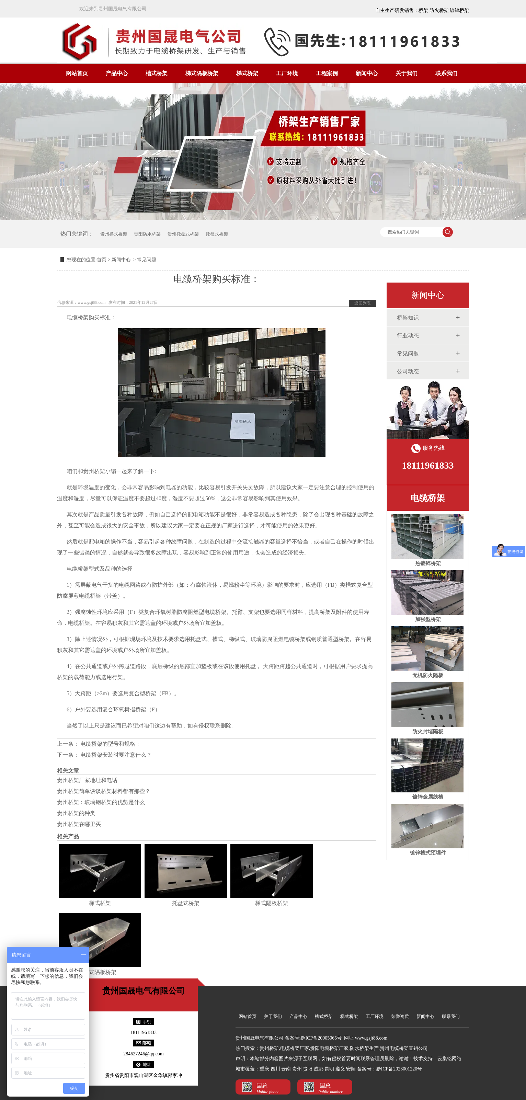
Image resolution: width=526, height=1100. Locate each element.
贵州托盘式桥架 (183, 234)
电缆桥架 (428, 498)
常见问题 (408, 353)
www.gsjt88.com (91, 302)
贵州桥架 (94, 471)
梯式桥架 (247, 73)
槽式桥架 (157, 73)
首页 (101, 259)
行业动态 (408, 336)
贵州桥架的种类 (76, 813)
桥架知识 (408, 318)
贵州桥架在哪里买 (79, 824)
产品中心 (117, 73)
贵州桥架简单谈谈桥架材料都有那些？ (103, 791)
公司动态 (408, 371)
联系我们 (446, 73)
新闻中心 (367, 73)
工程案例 (327, 73)
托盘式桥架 (217, 234)
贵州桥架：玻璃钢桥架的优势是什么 (101, 802)
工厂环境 (287, 73)
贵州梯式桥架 (113, 234)
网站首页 (77, 73)
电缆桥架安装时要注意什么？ (115, 755)
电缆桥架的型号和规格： (110, 744)
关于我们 (407, 73)
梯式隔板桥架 (201, 73)
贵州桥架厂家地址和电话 (87, 780)
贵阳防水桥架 (147, 234)
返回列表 (362, 303)
